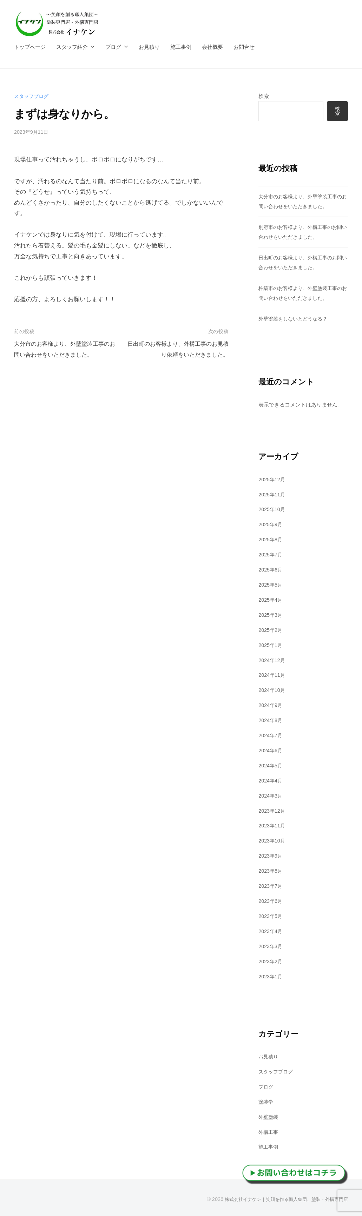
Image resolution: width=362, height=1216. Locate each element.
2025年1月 (271, 645)
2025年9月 (271, 524)
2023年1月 (271, 975)
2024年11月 (272, 675)
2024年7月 (271, 735)
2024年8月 (271, 720)
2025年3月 (271, 614)
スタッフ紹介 (72, 47)
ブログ (113, 47)
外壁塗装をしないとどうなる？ (295, 319)
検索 (263, 96)
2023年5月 (271, 915)
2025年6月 (271, 570)
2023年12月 (272, 810)
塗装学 (266, 1101)
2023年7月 (271, 885)
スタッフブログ (32, 96)
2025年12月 (272, 479)
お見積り (149, 47)
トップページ (30, 47)
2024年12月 (272, 660)
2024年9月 (271, 705)
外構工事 (268, 1131)
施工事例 (180, 47)
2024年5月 (271, 765)
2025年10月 (272, 510)
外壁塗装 (268, 1116)
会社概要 (212, 47)
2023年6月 (271, 900)
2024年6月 (271, 750)
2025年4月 (271, 600)
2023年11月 (272, 825)
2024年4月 (271, 780)
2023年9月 (271, 855)
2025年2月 (271, 630)
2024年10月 (272, 690)
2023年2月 (271, 960)
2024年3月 (271, 795)
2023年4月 (271, 930)
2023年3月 (271, 946)
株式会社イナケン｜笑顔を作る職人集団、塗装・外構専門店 (281, 1198)
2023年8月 (271, 870)
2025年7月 (271, 554)
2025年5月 (271, 585)
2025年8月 (271, 539)
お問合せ (244, 47)
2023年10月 (272, 840)
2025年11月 (272, 494)
